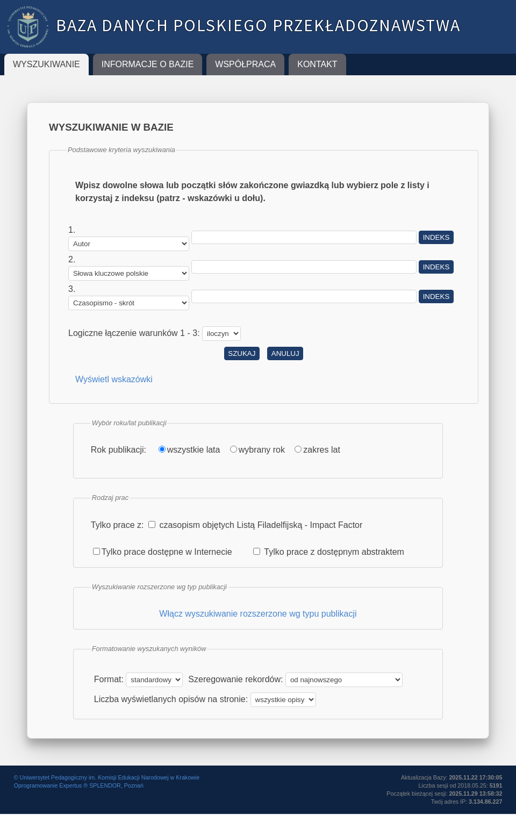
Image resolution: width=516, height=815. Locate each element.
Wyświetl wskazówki (114, 379)
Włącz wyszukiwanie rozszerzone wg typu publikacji (257, 613)
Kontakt (317, 64)
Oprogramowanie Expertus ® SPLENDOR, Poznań (79, 785)
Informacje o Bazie (148, 64)
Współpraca (245, 64)
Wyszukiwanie (46, 64)
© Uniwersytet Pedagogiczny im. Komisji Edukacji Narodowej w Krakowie (106, 777)
